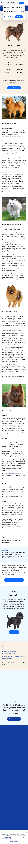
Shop (21, 2)
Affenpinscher (14, 632)
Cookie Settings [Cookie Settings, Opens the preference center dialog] (14, 841)
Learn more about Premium (14, 579)
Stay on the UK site (8, 16)
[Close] (26, 832)
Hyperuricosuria (6, 550)
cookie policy (8, 837)
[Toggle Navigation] (25, 3)
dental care (15, 473)
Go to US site (19, 16)
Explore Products (14, 88)
